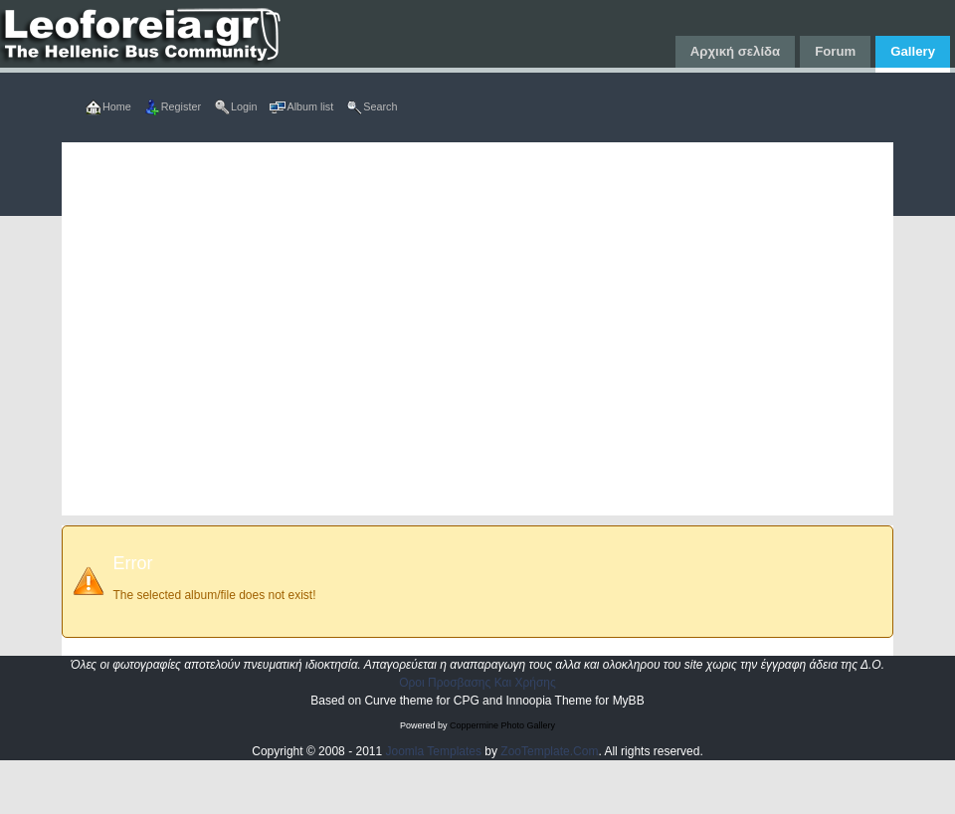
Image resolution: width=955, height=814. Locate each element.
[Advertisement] (224, 328)
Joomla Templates (434, 751)
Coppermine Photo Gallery (502, 725)
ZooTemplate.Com (549, 751)
